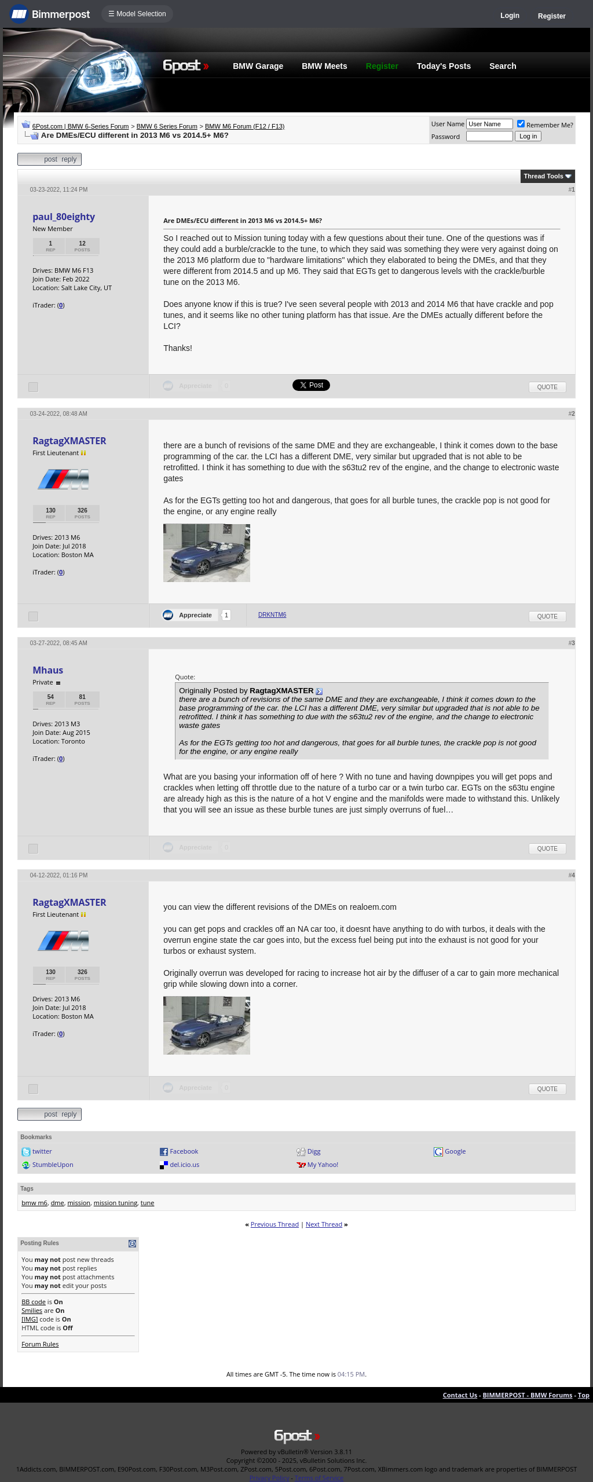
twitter (42, 1151)
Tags (27, 1188)
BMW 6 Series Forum (167, 126)
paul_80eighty (63, 216)
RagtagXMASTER (69, 440)
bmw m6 (34, 1202)
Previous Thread (275, 1224)
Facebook (184, 1151)
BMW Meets (324, 66)
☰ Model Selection (137, 14)
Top (584, 1394)
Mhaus (47, 670)
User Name (448, 123)
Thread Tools (543, 176)
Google (455, 1151)
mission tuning (115, 1202)
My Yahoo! (323, 1164)
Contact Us (460, 1394)
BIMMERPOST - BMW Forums (527, 1394)
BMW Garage (258, 66)
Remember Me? (545, 124)
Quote (547, 387)
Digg (314, 1151)
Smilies (31, 1310)
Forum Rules (39, 1344)
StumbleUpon (53, 1164)
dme (57, 1202)
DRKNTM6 (272, 615)
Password (445, 136)
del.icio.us (184, 1164)
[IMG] (29, 1319)
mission (78, 1202)
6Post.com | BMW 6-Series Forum (80, 126)
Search (503, 66)
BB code (33, 1301)
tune (148, 1202)
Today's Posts (444, 66)
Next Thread (324, 1224)
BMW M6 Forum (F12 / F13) (245, 126)
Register (552, 16)
